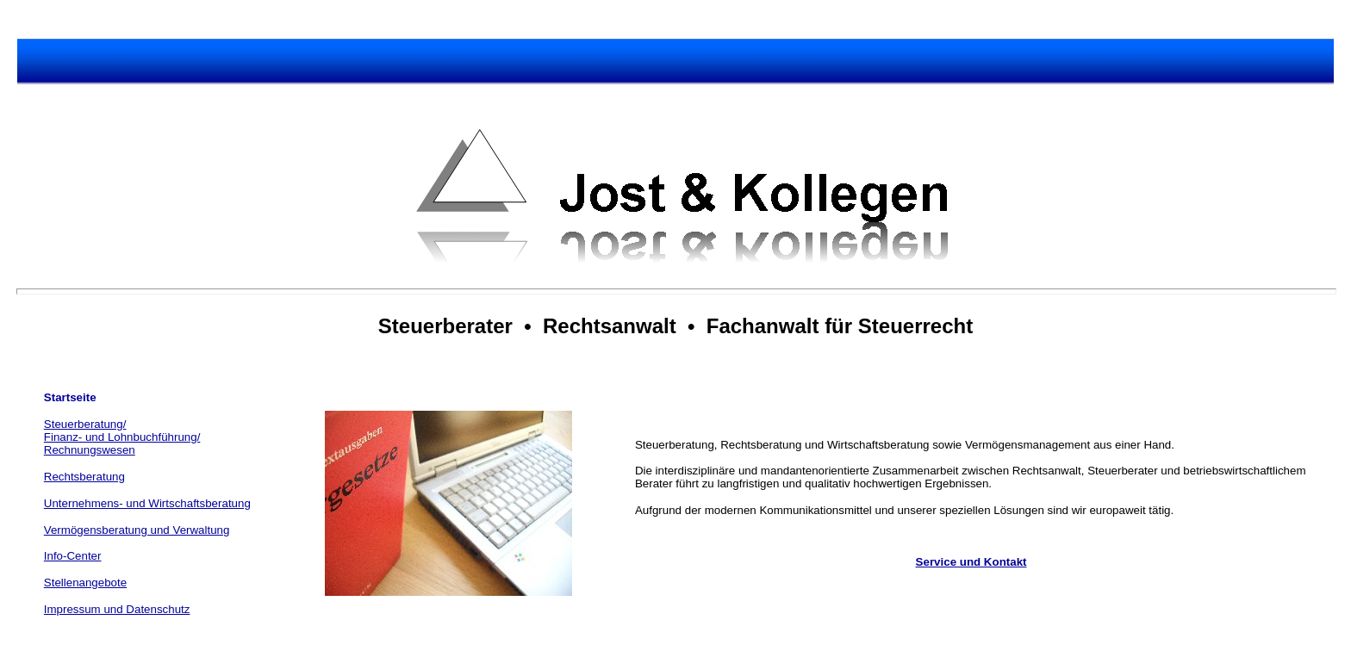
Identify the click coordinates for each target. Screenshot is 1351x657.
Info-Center (73, 555)
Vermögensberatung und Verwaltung (137, 530)
